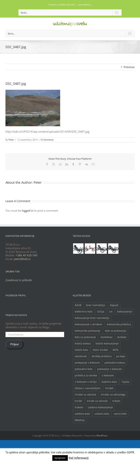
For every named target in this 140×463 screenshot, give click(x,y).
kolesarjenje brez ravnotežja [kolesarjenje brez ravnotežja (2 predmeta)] (92, 318)
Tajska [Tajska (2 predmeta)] (125, 381)
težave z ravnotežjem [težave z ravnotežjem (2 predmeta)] (87, 388)
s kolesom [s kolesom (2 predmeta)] (108, 375)
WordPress (102, 435)
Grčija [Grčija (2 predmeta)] (100, 311)
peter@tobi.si (85, 4)
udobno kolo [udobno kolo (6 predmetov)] (82, 413)
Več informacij (79, 458)
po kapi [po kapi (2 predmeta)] (120, 356)
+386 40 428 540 (26, 255)
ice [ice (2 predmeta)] (110, 311)
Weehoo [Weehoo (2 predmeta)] (80, 420)
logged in (27, 210)
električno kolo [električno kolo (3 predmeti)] (83, 311)
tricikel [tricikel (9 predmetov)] (109, 388)
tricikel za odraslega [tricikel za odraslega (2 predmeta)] (113, 394)
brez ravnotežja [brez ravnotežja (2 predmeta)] (95, 305)
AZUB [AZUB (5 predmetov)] (78, 305)
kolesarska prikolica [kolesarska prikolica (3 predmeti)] (119, 324)
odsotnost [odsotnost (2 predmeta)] (81, 356)
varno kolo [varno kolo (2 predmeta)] (120, 413)
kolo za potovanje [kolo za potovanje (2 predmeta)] (85, 337)
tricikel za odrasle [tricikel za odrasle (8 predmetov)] (85, 394)
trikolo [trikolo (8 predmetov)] (116, 401)
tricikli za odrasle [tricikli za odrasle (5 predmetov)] (97, 401)
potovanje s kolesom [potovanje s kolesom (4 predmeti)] (109, 369)
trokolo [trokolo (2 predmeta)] (79, 407)
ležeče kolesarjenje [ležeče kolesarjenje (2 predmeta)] (107, 343)
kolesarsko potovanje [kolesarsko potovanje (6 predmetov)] (87, 330)
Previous (129, 67)
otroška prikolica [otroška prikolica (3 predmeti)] (102, 356)
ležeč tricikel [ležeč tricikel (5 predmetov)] (100, 350)
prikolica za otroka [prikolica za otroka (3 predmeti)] (86, 375)
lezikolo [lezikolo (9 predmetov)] (121, 337)
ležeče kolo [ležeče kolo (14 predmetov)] (81, 350)
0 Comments (47, 139)
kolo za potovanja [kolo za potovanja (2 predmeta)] (115, 330)
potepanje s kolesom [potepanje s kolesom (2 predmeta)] (87, 362)
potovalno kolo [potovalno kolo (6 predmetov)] (83, 369)
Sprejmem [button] (60, 458)
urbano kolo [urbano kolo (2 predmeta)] (102, 413)
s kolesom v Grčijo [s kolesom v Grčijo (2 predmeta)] (86, 381)
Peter (11, 139)
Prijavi (14, 344)
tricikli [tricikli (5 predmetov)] (78, 401)
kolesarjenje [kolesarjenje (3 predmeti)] (124, 311)
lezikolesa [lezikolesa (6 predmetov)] (106, 337)
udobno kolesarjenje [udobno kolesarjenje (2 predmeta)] (100, 407)
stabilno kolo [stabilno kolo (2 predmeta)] (109, 381)
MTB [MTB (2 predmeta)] (115, 350)
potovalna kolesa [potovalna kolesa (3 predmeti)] (115, 362)
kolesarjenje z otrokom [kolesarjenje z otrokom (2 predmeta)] (88, 324)
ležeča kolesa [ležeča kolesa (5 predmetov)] (83, 343)
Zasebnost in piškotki (18, 280)
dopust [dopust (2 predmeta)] (114, 305)
